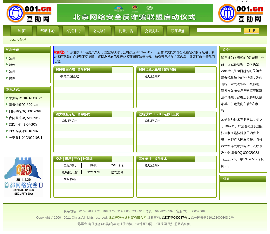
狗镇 (93, 165)
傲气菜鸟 (117, 172)
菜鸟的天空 (70, 172)
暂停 (12, 58)
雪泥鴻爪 (69, 165)
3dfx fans (93, 172)
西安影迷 (69, 179)
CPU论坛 (116, 165)
